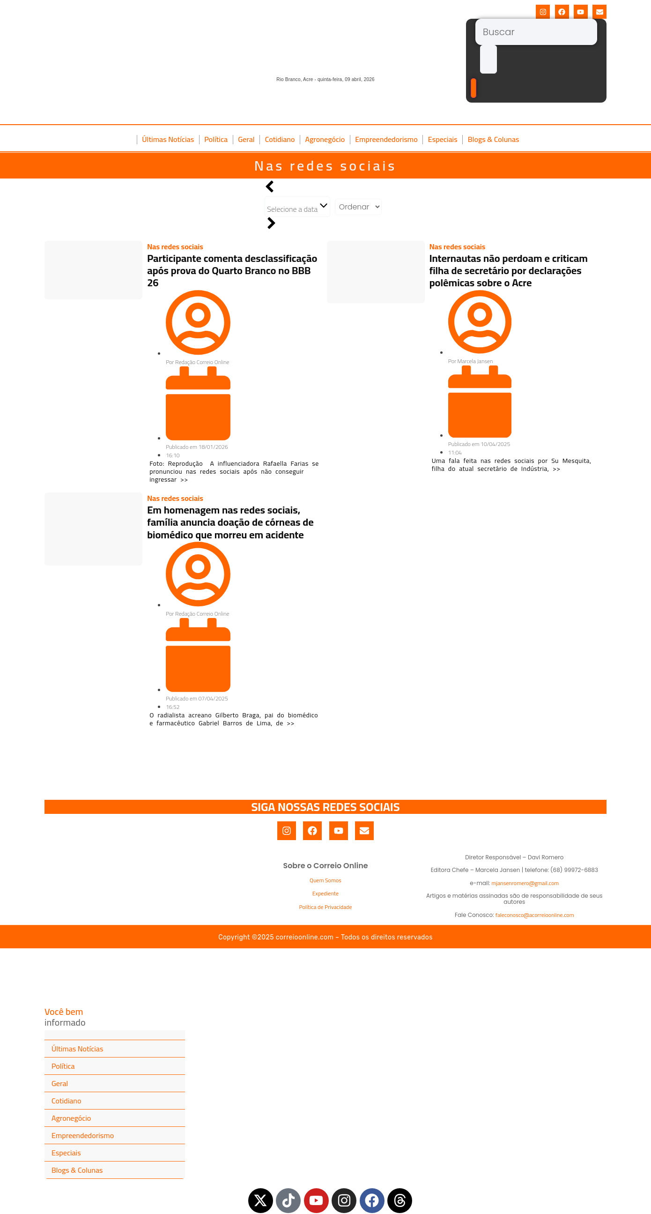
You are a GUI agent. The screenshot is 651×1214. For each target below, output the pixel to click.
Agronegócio (325, 139)
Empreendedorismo (386, 139)
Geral (246, 139)
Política (216, 139)
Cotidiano (280, 139)
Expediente (325, 893)
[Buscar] (536, 32)
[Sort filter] (358, 207)
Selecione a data (297, 207)
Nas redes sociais (325, 165)
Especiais (443, 139)
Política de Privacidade (325, 906)
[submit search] (488, 59)
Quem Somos (325, 880)
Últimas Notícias (168, 139)
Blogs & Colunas (493, 139)
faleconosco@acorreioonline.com (535, 914)
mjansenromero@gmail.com (525, 883)
